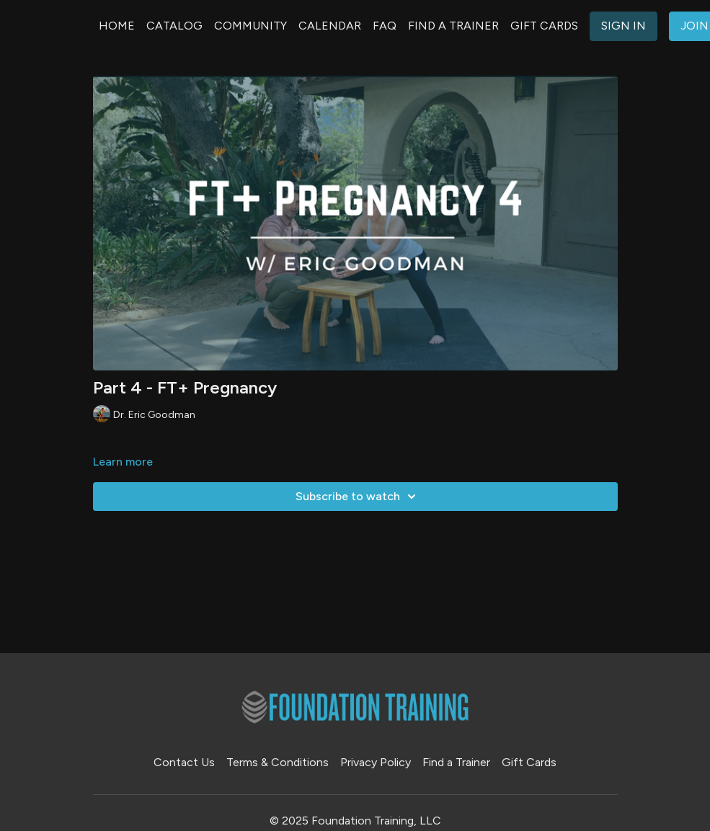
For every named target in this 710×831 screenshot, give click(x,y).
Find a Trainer (456, 762)
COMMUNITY (250, 25)
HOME (117, 25)
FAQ (384, 25)
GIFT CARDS (544, 25)
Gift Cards (529, 762)
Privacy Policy (375, 762)
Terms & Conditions (277, 762)
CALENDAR (329, 25)
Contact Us (184, 762)
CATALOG (174, 25)
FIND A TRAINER (453, 25)
